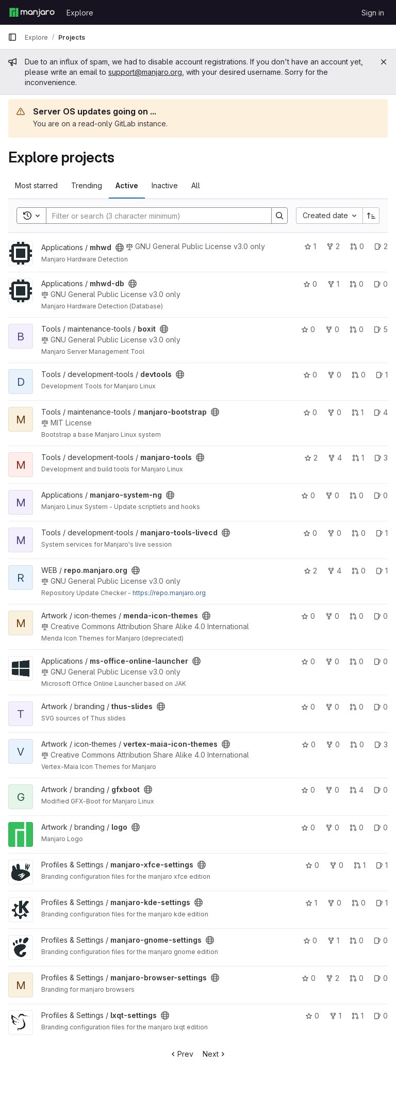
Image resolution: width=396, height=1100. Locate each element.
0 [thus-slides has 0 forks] (332, 706)
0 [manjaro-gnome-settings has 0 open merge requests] (357, 940)
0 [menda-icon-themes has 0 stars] (308, 616)
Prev (181, 1053)
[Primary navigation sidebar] (12, 37)
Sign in (372, 12)
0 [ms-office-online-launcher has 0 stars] (308, 661)
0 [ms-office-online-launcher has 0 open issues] (381, 661)
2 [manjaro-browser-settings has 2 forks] (332, 978)
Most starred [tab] (36, 185)
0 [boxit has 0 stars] (308, 329)
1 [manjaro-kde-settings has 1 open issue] (382, 902)
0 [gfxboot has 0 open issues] (381, 789)
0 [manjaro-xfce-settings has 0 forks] (336, 865)
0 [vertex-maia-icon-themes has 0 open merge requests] (357, 744)
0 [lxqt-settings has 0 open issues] (381, 1015)
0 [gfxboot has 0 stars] (308, 789)
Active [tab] (127, 185)
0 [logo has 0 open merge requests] (357, 827)
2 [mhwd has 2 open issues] (381, 246)
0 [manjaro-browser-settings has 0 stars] (309, 978)
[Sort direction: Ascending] (371, 215)
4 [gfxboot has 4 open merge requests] (357, 789)
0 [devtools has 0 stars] (310, 374)
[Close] (383, 62)
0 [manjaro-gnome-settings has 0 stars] (310, 940)
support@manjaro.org (145, 72)
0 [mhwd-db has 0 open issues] (381, 284)
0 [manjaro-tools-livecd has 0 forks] (334, 533)
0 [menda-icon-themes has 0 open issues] (381, 616)
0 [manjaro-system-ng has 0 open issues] (381, 495)
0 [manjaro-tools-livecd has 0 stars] (310, 533)
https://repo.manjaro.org (169, 593)
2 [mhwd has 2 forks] (333, 246)
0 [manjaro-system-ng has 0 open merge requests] (357, 495)
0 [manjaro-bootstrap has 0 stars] (310, 412)
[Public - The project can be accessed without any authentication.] (120, 247)
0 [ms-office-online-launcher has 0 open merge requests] (357, 661)
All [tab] (195, 185)
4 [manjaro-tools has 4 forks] (335, 457)
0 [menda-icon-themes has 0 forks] (332, 616)
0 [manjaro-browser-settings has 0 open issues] (381, 978)
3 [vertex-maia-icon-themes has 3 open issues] (381, 744)
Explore (80, 12)
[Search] (153, 215)
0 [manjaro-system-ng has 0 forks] (332, 495)
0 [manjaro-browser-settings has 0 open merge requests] (357, 978)
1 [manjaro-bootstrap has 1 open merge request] (358, 412)
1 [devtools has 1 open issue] (382, 374)
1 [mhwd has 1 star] (310, 246)
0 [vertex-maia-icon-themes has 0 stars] (309, 744)
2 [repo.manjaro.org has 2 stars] (310, 570)
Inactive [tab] (165, 185)
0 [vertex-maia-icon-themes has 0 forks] (333, 744)
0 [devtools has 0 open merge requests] (359, 374)
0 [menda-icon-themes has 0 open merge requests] (357, 616)
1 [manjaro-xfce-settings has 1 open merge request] (360, 865)
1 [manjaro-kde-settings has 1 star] (311, 902)
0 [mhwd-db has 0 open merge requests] (357, 284)
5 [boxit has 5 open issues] (381, 329)
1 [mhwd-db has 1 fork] (333, 284)
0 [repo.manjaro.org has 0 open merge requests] (359, 570)
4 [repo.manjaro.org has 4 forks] (334, 570)
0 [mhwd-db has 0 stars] (310, 284)
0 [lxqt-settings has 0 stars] (312, 1015)
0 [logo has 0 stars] (308, 827)
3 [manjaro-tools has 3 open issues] (381, 457)
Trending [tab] (86, 185)
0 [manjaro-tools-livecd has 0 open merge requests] (359, 533)
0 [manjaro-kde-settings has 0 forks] (334, 902)
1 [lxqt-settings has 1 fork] (335, 1015)
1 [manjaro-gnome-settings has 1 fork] (333, 940)
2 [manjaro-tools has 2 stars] (311, 457)
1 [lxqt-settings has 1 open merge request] (358, 1015)
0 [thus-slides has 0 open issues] (381, 706)
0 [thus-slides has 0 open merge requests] (357, 706)
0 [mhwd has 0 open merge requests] (357, 246)
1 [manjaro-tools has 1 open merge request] (358, 457)
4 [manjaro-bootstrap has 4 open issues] (381, 412)
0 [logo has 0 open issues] (381, 827)
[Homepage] (32, 12)
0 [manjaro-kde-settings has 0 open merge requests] (359, 902)
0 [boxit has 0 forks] (332, 329)
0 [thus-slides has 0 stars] (308, 706)
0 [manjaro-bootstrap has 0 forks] (334, 412)
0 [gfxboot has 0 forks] (332, 789)
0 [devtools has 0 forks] (334, 374)
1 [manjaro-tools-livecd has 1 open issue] (382, 533)
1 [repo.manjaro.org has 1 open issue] (382, 570)
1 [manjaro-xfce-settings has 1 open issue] (382, 865)
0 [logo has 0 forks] (332, 827)
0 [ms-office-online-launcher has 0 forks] (332, 661)
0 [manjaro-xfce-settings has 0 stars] (312, 865)
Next (215, 1053)
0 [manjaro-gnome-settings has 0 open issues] (381, 940)
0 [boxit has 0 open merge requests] (357, 329)
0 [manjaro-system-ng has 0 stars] (308, 495)
